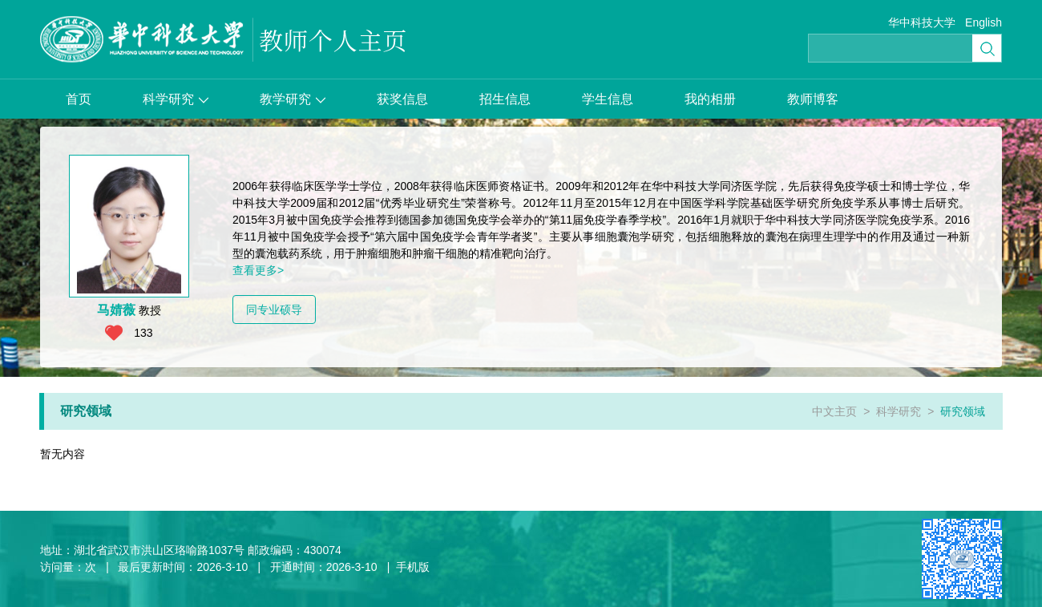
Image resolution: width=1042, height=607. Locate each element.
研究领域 (962, 411)
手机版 (413, 566)
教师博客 (812, 99)
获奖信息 (402, 99)
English (983, 22)
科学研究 (175, 99)
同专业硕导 (274, 309)
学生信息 (607, 99)
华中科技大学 (921, 22)
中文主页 (834, 411)
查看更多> (258, 270)
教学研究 (292, 99)
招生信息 (505, 99)
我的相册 (710, 99)
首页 (78, 99)
